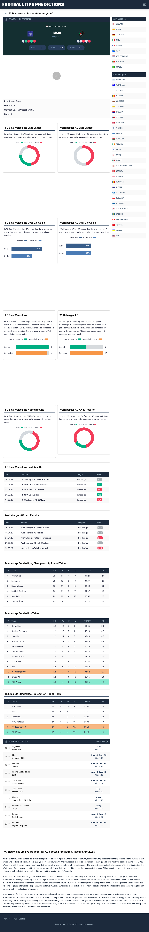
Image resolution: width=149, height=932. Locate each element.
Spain (116, 29)
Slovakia (118, 198)
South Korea (120, 209)
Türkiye (117, 225)
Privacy (6, 919)
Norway (117, 171)
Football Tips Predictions (33, 4)
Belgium (117, 96)
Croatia (117, 112)
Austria (117, 90)
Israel (117, 149)
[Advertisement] (56, 76)
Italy (116, 40)
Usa (115, 236)
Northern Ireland (122, 166)
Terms (14, 919)
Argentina (118, 80)
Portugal (118, 61)
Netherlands (120, 56)
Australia (118, 85)
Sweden (117, 214)
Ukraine (117, 230)
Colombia (118, 106)
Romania (118, 182)
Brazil (117, 67)
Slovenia (118, 203)
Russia (117, 187)
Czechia (117, 117)
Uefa (116, 51)
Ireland (117, 144)
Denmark (118, 123)
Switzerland (120, 219)
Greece (117, 133)
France (117, 45)
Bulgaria (118, 101)
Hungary (118, 139)
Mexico (117, 160)
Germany (118, 35)
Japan (116, 155)
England (118, 24)
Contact (22, 919)
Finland (117, 128)
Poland (117, 176)
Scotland (118, 192)
